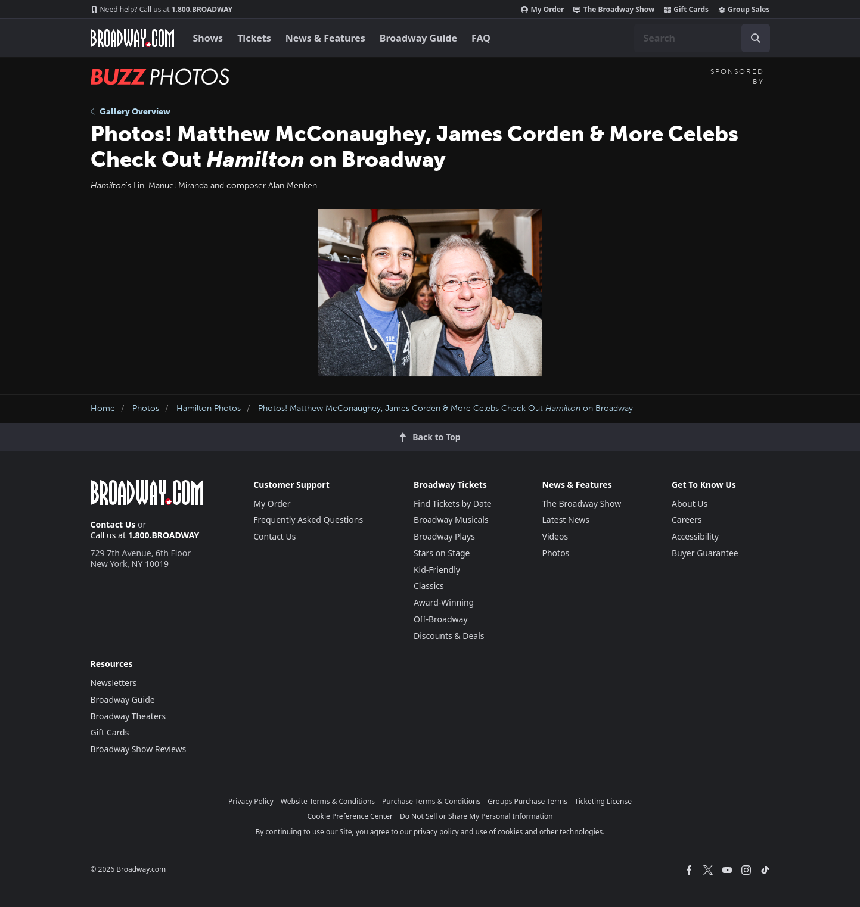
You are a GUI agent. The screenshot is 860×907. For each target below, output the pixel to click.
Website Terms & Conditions (328, 801)
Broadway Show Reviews (139, 749)
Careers (686, 519)
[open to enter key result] (755, 38)
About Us (689, 503)
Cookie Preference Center (350, 816)
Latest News (566, 519)
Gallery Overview (130, 112)
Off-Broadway (441, 619)
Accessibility (695, 536)
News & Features (325, 38)
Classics (429, 585)
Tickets (254, 38)
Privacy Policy (251, 801)
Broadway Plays (444, 536)
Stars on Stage (442, 553)
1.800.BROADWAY (162, 9)
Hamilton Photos (208, 408)
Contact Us (113, 524)
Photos (145, 408)
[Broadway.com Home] (132, 38)
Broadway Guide (418, 38)
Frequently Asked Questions (308, 519)
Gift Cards (686, 9)
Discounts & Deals (449, 635)
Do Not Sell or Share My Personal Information (476, 816)
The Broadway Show (613, 9)
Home (103, 408)
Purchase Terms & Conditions (431, 801)
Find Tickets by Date (453, 503)
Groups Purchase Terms (527, 801)
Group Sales (743, 9)
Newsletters (114, 682)
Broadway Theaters (128, 716)
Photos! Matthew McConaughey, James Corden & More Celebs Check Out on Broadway (445, 408)
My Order (542, 9)
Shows (208, 38)
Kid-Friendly (437, 569)
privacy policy (436, 832)
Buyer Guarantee (705, 553)
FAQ (480, 38)
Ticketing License (603, 801)
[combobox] (702, 38)
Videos (555, 536)
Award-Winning (444, 602)
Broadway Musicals (451, 519)
